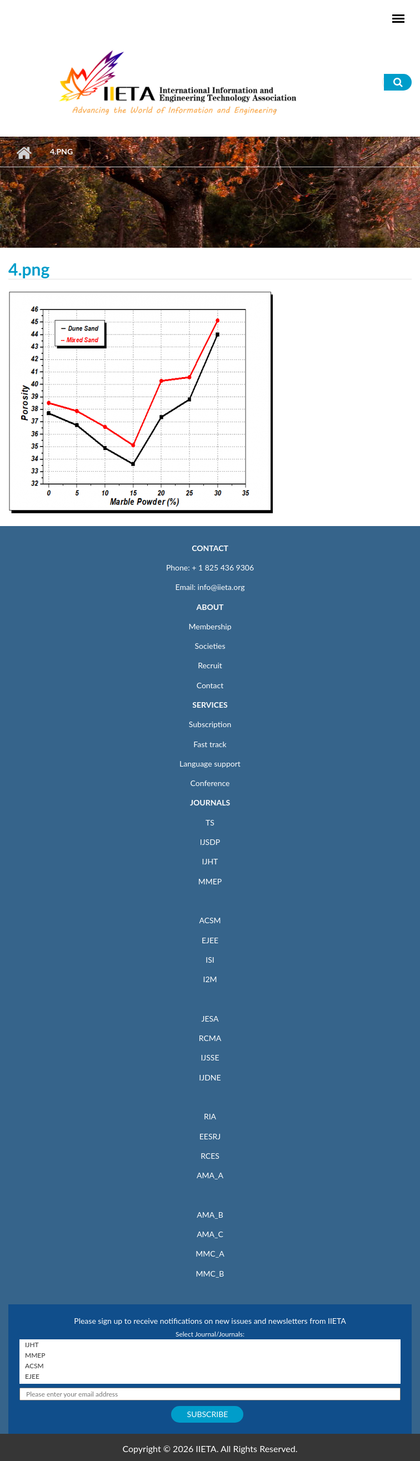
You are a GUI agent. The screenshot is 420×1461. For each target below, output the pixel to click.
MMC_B (210, 1273)
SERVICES (209, 704)
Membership (209, 626)
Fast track (209, 744)
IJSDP (210, 842)
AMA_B (210, 1214)
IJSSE (210, 1057)
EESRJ (210, 1136)
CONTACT (210, 548)
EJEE (210, 940)
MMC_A (210, 1253)
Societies (210, 646)
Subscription (210, 724)
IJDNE (210, 1077)
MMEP (210, 881)
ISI (210, 959)
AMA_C (210, 1234)
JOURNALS (210, 802)
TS (210, 822)
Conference (210, 783)
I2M (210, 979)
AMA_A (210, 1175)
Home (23, 153)
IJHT (210, 861)
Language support (210, 763)
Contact (210, 685)
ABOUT (209, 607)
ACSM (210, 920)
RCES (210, 1155)
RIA (210, 1116)
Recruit (210, 665)
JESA (210, 1018)
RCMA (210, 1038)
